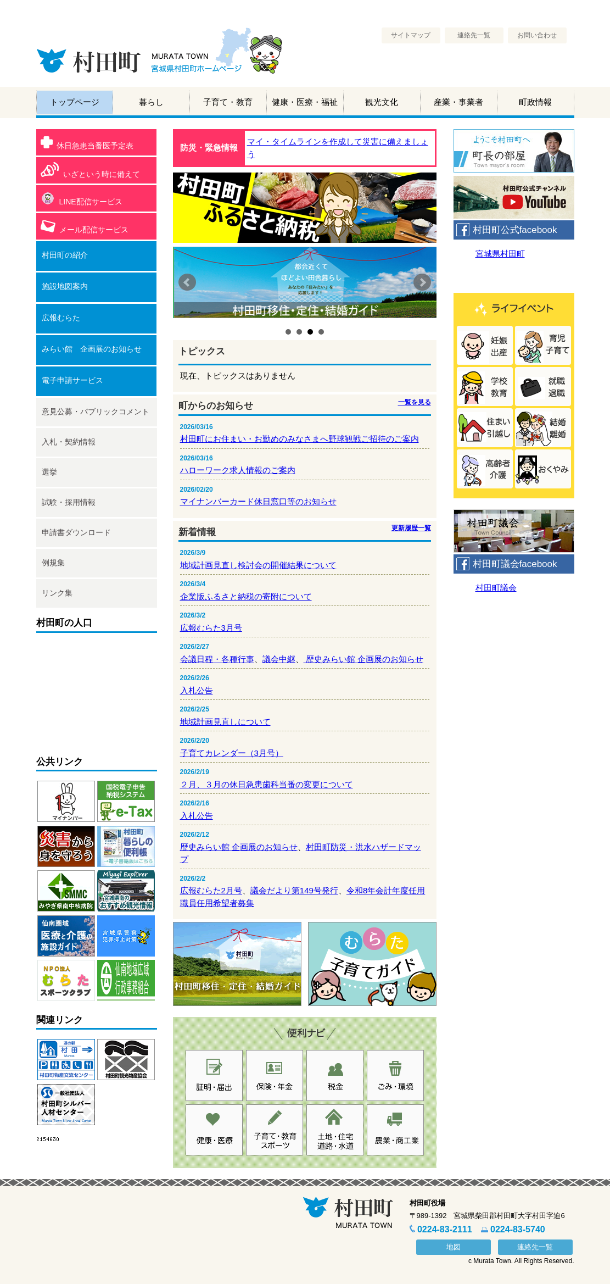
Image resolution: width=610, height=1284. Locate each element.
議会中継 (278, 659)
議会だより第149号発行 (294, 890)
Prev (187, 282)
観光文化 (381, 102)
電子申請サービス (72, 380)
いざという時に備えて (90, 170)
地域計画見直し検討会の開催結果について (258, 565)
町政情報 (535, 102)
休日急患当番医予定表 (87, 143)
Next (422, 282)
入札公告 (196, 690)
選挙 (49, 472)
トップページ (74, 102)
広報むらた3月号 (211, 627)
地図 (453, 1247)
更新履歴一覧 (411, 528)
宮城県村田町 (500, 253)
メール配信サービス (84, 227)
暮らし (151, 102)
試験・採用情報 (69, 502)
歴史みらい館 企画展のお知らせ (363, 659)
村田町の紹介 (65, 255)
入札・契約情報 (69, 441)
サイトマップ (410, 35)
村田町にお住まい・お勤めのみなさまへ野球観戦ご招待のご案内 (299, 438)
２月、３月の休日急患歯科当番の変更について (266, 784)
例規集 (53, 562)
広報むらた (61, 317)
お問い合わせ (537, 35)
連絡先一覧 (473, 35)
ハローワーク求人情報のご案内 (237, 470)
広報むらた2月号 (211, 890)
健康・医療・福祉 (305, 102)
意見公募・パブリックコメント (95, 411)
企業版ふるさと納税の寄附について (246, 596)
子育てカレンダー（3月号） (231, 753)
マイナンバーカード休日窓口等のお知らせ (258, 501)
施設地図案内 (65, 286)
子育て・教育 (228, 102)
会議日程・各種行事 (217, 659)
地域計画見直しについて (225, 721)
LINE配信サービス (81, 199)
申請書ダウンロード (76, 532)
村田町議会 (496, 587)
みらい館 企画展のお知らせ (92, 348)
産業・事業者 (458, 102)
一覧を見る (414, 402)
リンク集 (57, 592)
